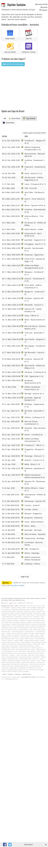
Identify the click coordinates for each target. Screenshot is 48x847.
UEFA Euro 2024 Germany (28, 662)
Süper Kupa (31, 655)
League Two (25, 635)
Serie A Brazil (14, 118)
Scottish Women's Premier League (25, 649)
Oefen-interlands (29, 638)
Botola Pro (8, 609)
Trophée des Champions (14, 660)
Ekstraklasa (16, 622)
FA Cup (27, 626)
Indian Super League (39, 629)
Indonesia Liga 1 (6, 631)
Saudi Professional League (26, 646)
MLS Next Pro (16, 637)
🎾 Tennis (30, 603)
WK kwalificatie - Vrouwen (34, 668)
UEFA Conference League (13, 662)
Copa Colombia (12, 615)
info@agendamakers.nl (11, 679)
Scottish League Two (37, 648)
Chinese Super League (7, 613)
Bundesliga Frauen (24, 609)
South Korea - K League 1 (8, 655)
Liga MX (32, 635)
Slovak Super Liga (10, 653)
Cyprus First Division (12, 618)
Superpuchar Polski (13, 658)
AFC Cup (38, 605)
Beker (24, 607)
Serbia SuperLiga (8, 651)
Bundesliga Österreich (36, 609)
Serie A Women (31, 651)
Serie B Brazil (8, 122)
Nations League (25, 637)
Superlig (43, 657)
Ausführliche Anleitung (13, 64)
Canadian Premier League (8, 611)
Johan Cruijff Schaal (17, 633)
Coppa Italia (17, 616)
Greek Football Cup (23, 629)
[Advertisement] (18, 87)
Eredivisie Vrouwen (39, 622)
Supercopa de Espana (25, 657)
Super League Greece (12, 657)
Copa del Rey (21, 615)
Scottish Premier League (8, 649)
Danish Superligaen (35, 618)
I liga (31, 629)
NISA (42, 637)
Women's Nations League (36, 669)
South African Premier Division (35, 653)
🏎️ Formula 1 (13, 603)
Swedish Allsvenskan (25, 658)
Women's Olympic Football (9, 671)
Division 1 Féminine (19, 620)
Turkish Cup (25, 660)
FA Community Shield (18, 626)
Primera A (17, 642)
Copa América (37, 613)
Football (4, 603)
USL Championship (34, 666)
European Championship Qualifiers (21, 624)
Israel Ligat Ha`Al (30, 631)
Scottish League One (24, 648)
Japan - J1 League (6, 633)
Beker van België (31, 607)
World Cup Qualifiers (23, 671)
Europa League (5, 624)
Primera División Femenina (24, 644)
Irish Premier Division (18, 631)
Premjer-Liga (10, 642)
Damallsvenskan (23, 618)
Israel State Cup (40, 631)
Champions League (29, 611)
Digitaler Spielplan (16, 5)
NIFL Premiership (35, 637)
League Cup (9, 635)
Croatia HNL (36, 616)
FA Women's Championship (38, 626)
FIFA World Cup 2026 (11, 629)
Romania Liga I (14, 646)
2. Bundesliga (22, 605)
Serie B (38, 651)
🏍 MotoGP (22, 603)
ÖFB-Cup (10, 640)
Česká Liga (20, 611)
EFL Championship (6, 622)
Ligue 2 (42, 635)
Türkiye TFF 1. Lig (35, 660)
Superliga (4, 658)
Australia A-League (16, 607)
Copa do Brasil (29, 118)
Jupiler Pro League (29, 633)
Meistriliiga (4, 637)
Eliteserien (23, 622)
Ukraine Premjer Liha (7, 666)
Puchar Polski (36, 644)
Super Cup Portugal (21, 655)
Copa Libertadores (40, 615)
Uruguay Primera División (21, 666)
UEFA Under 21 (25, 664)
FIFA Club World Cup (23, 627)
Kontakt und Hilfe (6, 677)
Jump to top (24, 576)
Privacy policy (16, 677)
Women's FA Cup (23, 669)
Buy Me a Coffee (18, 586)
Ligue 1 (37, 635)
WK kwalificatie (21, 668)
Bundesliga (15, 609)
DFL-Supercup (9, 620)
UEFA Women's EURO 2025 (37, 664)
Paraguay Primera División (31, 640)
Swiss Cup (35, 658)
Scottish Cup (14, 648)
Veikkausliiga (12, 668)
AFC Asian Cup (31, 605)
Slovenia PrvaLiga (21, 653)
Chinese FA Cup (40, 611)
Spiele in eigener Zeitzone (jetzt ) (33, 133)
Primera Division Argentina (38, 642)
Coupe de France (27, 616)
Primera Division (25, 642)
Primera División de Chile (9, 644)
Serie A (16, 651)
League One (17, 635)
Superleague (36, 657)
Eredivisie (29, 622)
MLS (10, 637)
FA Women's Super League (8, 627)
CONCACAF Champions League (23, 613)
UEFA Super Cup (15, 664)
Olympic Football (18, 640)
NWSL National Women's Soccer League (12, 638)
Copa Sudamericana (7, 616)
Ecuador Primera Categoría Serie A (35, 620)
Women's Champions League (9, 669)
